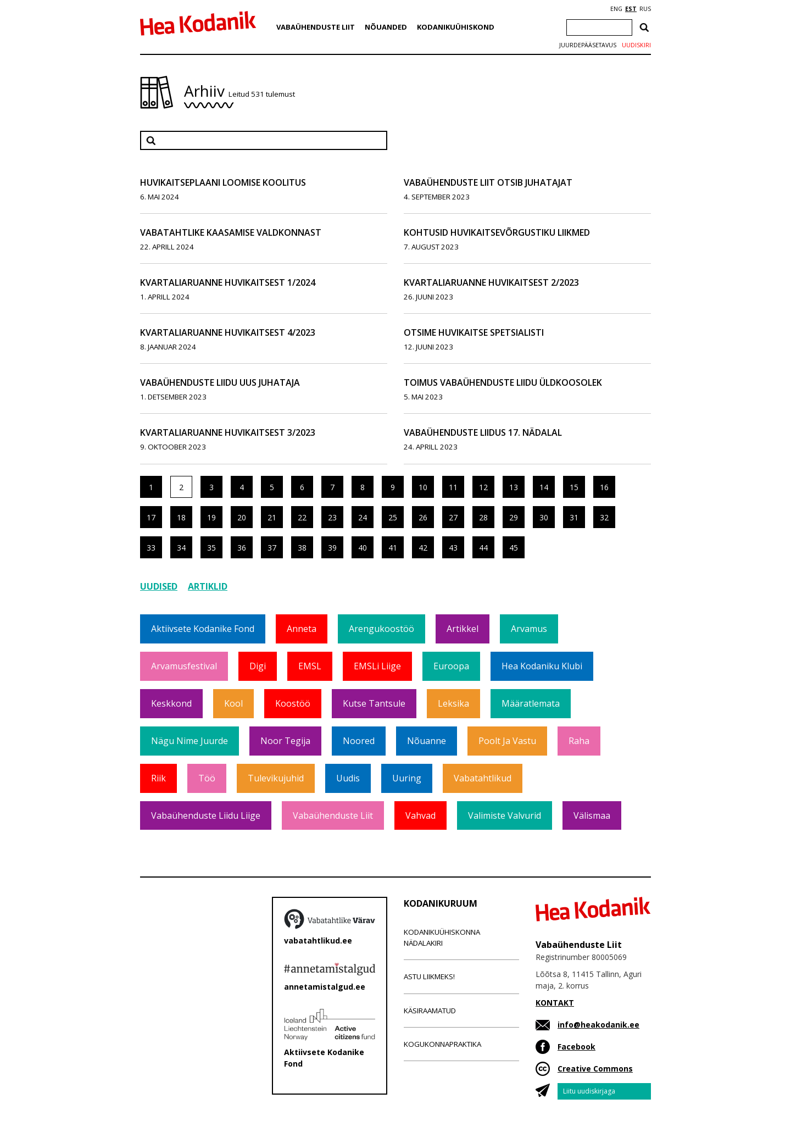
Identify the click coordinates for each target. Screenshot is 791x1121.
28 (483, 517)
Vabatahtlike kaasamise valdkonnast (230, 232)
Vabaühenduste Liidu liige (205, 815)
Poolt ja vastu (507, 741)
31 (574, 517)
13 (513, 487)
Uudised (158, 586)
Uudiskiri (636, 45)
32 (604, 517)
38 (302, 547)
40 (362, 547)
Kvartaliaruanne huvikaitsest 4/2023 (227, 332)
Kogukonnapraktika (442, 1044)
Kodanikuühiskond (455, 27)
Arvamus (529, 629)
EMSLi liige (377, 666)
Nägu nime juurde (189, 741)
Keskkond (171, 703)
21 (272, 517)
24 (362, 517)
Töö (206, 778)
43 (453, 547)
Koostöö (292, 703)
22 (302, 517)
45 (513, 547)
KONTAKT (555, 1002)
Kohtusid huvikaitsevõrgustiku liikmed (497, 232)
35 (211, 547)
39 (332, 547)
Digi (257, 666)
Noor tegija (285, 741)
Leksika (453, 703)
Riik (158, 778)
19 (211, 517)
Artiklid (207, 586)
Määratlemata (531, 703)
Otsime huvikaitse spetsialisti (474, 332)
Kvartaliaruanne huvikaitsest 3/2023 (227, 432)
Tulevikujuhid (276, 778)
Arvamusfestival (184, 666)
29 (513, 517)
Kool (233, 703)
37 (272, 547)
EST (631, 9)
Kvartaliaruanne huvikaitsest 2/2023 (491, 282)
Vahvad (420, 815)
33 (151, 547)
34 (181, 547)
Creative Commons (595, 1068)
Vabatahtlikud (482, 778)
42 (423, 547)
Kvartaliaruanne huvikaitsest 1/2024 (227, 282)
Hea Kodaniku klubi (542, 666)
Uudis (348, 778)
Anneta (301, 629)
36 (241, 547)
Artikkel (462, 629)
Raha (579, 741)
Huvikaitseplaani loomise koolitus (223, 182)
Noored (359, 741)
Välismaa (591, 815)
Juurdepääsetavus (587, 45)
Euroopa (451, 666)
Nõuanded (386, 27)
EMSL (309, 666)
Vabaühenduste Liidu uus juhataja (220, 382)
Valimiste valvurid (504, 815)
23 (332, 517)
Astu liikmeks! (429, 976)
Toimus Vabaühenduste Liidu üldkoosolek (503, 382)
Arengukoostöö (381, 629)
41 (392, 547)
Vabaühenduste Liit (315, 27)
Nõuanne (426, 741)
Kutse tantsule (374, 703)
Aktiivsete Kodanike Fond (202, 629)
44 (483, 547)
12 (483, 487)
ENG (616, 9)
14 (543, 487)
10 (423, 487)
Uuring (406, 778)
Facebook (576, 1046)
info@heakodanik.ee (598, 1024)
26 (423, 517)
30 (543, 517)
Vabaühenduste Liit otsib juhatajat (488, 182)
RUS (645, 9)
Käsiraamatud (430, 1010)
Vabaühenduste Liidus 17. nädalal (483, 432)
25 (392, 517)
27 (453, 517)
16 (604, 487)
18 (181, 517)
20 (241, 517)
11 (453, 487)
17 (151, 517)
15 (574, 487)
